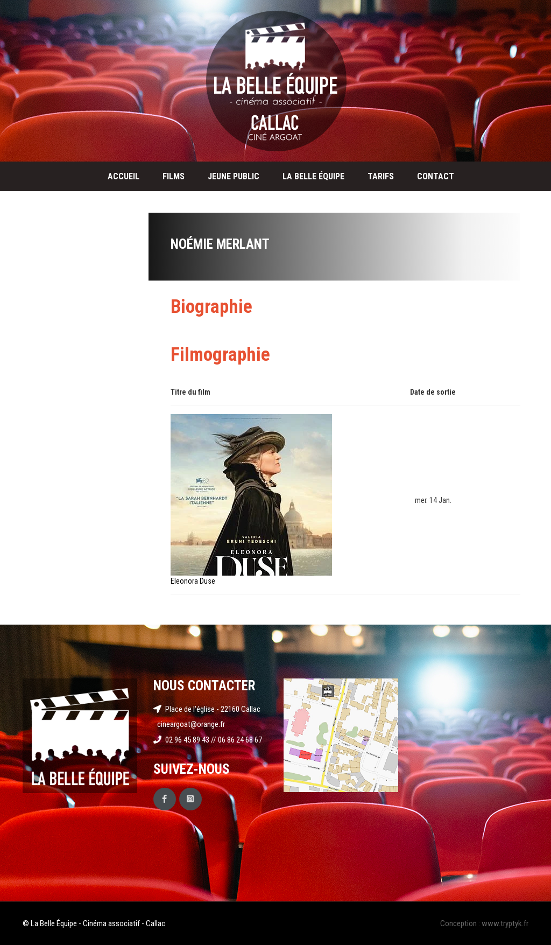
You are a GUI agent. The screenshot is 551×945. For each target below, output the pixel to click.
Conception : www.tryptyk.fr (484, 923)
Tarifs (381, 176)
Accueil (123, 176)
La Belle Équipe (313, 176)
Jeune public (233, 176)
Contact (435, 176)
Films (174, 176)
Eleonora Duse (193, 581)
